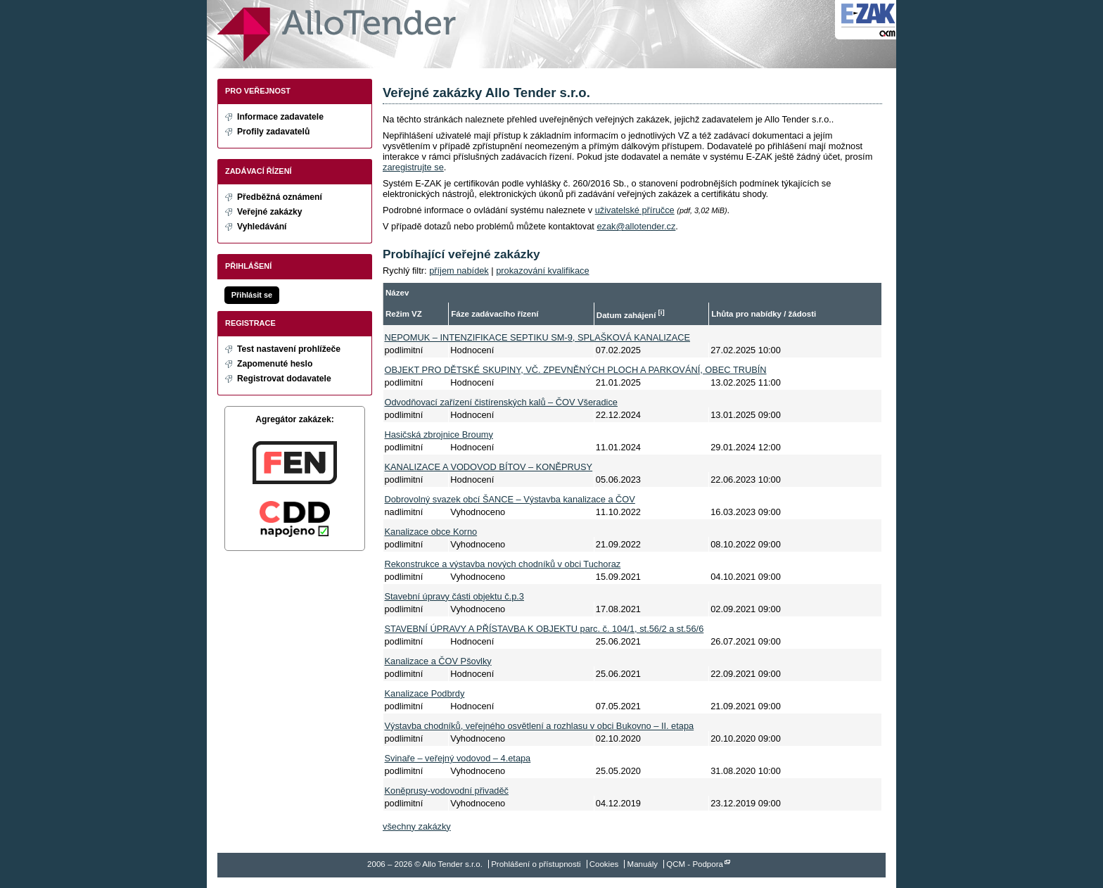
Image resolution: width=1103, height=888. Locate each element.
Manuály (642, 864)
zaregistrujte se (413, 167)
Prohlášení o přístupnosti (535, 864)
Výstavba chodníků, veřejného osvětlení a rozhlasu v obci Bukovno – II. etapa (539, 726)
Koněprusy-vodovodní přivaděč (447, 790)
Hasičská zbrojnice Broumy (439, 434)
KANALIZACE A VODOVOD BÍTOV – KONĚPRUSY (489, 467)
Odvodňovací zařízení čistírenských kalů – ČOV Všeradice (501, 402)
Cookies (604, 864)
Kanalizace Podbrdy (425, 693)
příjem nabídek (459, 270)
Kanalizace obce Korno (431, 531)
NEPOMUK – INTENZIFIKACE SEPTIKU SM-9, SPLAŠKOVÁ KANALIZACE (538, 337)
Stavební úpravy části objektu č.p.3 (454, 596)
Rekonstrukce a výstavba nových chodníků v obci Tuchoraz (503, 564)
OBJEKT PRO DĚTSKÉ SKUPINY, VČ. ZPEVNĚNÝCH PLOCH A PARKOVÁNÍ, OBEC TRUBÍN (576, 369)
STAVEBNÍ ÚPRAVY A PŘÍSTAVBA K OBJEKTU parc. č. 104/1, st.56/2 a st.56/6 (544, 628)
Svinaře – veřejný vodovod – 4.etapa (458, 758)
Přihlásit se (251, 295)
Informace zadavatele (280, 117)
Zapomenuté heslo (274, 364)
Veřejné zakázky (269, 212)
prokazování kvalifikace (542, 270)
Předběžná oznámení (279, 197)
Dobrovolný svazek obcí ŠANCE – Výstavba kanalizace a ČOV (510, 499)
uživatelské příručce (635, 210)
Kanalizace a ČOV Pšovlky (438, 661)
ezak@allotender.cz (636, 226)
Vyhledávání (262, 226)
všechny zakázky (417, 826)
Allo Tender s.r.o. (336, 34)
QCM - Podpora (694, 864)
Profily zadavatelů (273, 132)
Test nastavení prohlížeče (288, 349)
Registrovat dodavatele (284, 378)
